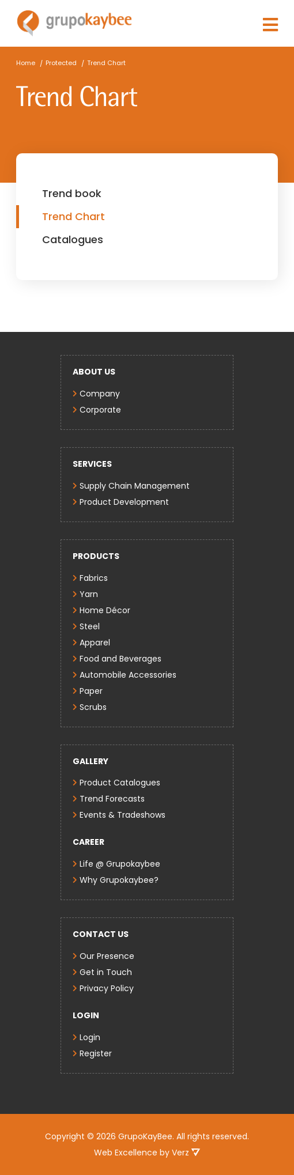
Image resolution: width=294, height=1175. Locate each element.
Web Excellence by (147, 1152)
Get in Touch (106, 972)
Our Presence (107, 956)
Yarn (89, 594)
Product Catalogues (120, 782)
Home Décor (105, 610)
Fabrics (94, 578)
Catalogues (72, 239)
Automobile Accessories (128, 675)
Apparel (95, 642)
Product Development (124, 502)
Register (96, 1053)
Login (90, 1037)
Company (100, 393)
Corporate (100, 409)
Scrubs (93, 707)
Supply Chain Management (135, 486)
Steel (90, 626)
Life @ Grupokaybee (120, 864)
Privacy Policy (107, 988)
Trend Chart (73, 216)
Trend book (71, 193)
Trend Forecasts (112, 798)
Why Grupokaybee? (119, 880)
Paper (91, 691)
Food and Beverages (120, 658)
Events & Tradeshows (122, 815)
